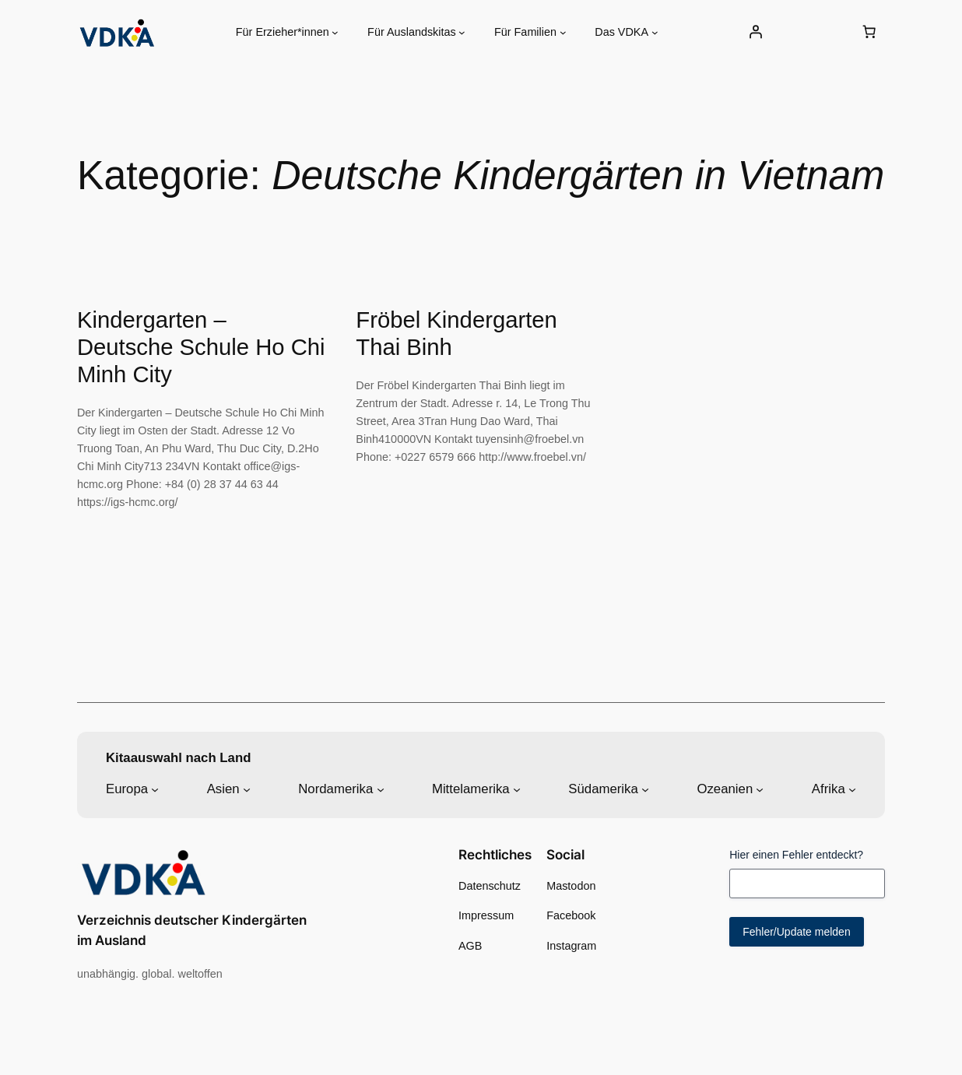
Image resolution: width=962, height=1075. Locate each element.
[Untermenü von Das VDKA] (654, 32)
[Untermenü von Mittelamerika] (517, 788)
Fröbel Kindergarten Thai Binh (456, 333)
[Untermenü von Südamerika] (645, 788)
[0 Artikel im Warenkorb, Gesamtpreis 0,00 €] (868, 32)
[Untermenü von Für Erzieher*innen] (335, 32)
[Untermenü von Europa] (155, 788)
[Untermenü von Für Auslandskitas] (461, 32)
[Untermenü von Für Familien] (563, 32)
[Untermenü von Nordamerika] (380, 788)
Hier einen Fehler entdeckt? (796, 854)
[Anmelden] (755, 32)
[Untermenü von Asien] (247, 788)
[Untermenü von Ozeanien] (760, 788)
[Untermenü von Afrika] (852, 788)
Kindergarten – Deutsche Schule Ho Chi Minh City (201, 347)
